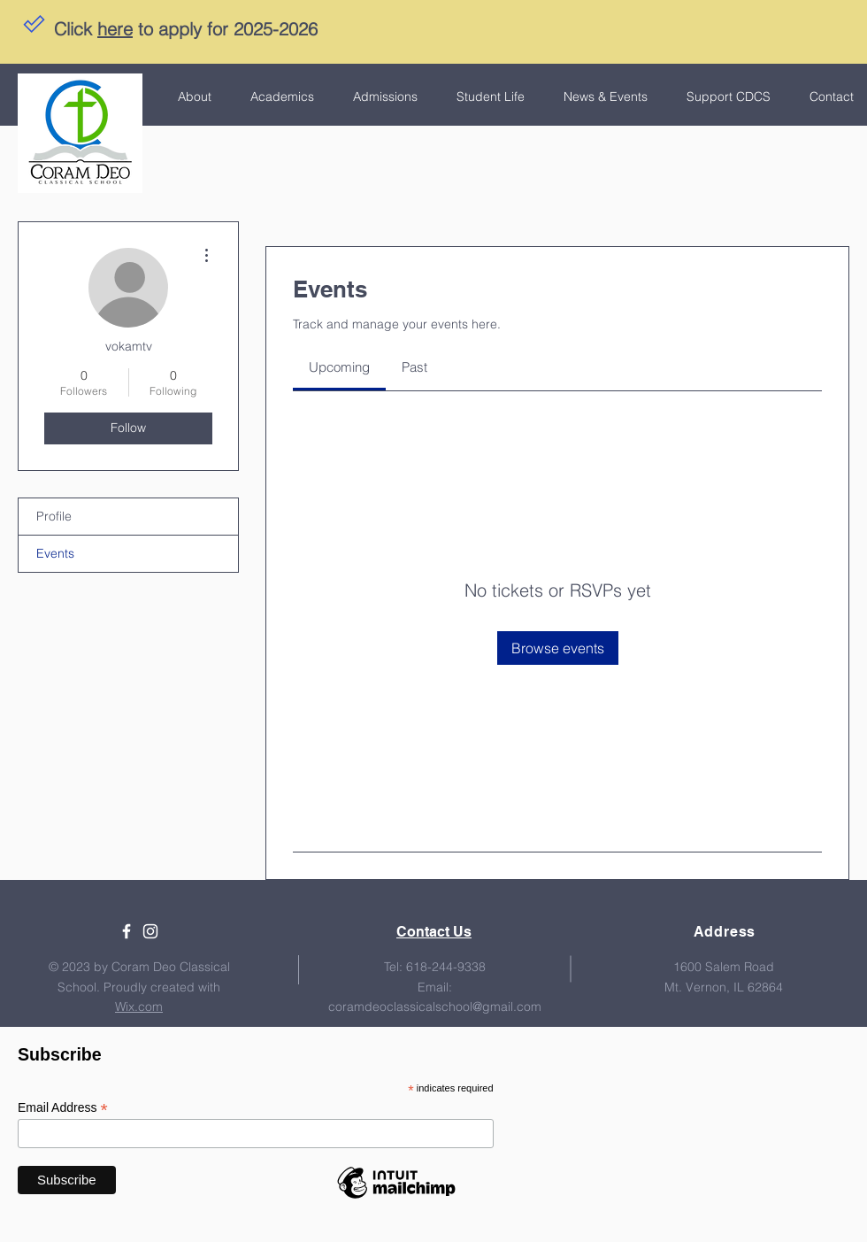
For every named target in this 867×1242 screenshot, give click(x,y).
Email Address (63, 1107)
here (115, 29)
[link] (339, 367)
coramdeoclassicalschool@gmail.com (434, 1006)
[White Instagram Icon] (150, 931)
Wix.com (139, 1006)
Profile (54, 516)
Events (55, 553)
